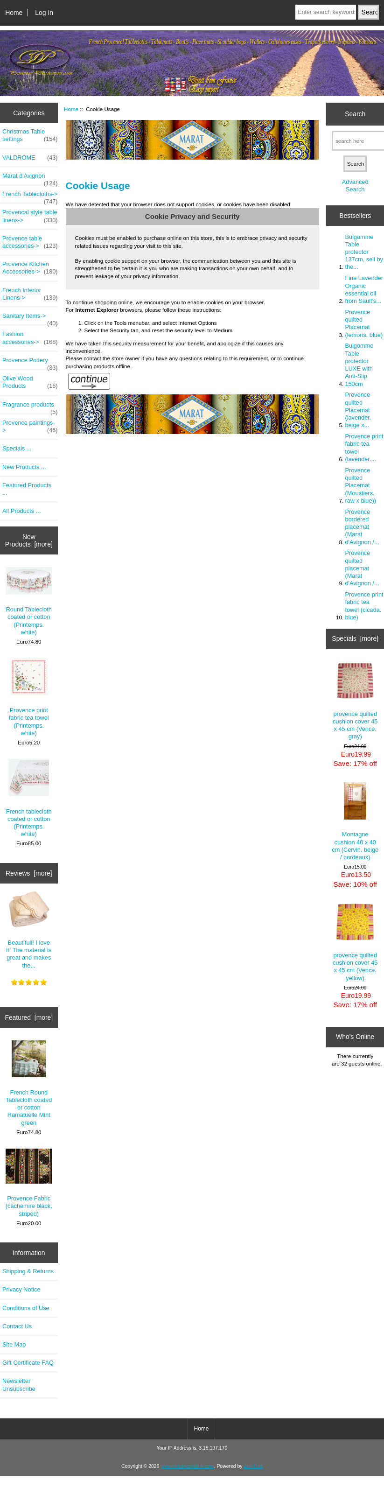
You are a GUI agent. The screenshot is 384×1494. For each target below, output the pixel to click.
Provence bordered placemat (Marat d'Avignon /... (362, 527)
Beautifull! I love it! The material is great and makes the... (28, 930)
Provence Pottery (30, 363)
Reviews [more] (29, 873)
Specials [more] (355, 638)
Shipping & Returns (28, 1271)
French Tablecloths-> (30, 196)
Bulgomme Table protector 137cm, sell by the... (364, 252)
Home (13, 12)
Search (355, 114)
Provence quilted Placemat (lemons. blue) (364, 323)
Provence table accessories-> (30, 242)
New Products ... (24, 466)
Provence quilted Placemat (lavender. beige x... (358, 409)
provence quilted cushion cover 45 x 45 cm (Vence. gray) (355, 701)
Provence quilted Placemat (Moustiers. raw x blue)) (360, 485)
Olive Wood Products (30, 382)
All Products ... (21, 510)
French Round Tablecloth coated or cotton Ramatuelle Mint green (29, 1083)
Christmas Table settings (30, 135)
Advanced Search (355, 185)
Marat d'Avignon (30, 178)
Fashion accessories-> (30, 337)
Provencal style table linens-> (30, 216)
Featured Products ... (26, 489)
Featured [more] (29, 1017)
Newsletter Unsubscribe (18, 1384)
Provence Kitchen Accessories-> (30, 267)
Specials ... (16, 448)
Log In (44, 12)
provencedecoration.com (187, 1466)
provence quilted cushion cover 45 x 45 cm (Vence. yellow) (355, 942)
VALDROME (30, 157)
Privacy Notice (21, 1289)
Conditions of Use (25, 1308)
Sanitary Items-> (30, 318)
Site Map (14, 1344)
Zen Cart (253, 1466)
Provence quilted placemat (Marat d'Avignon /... (362, 568)
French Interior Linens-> (30, 294)
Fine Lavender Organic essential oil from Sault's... (364, 289)
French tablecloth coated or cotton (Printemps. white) (29, 798)
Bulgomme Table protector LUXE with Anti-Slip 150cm (359, 364)
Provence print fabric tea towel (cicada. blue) (364, 606)
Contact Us (17, 1326)
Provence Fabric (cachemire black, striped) (29, 1183)
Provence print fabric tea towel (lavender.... (364, 448)
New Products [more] (29, 540)
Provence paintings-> (30, 426)
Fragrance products (30, 407)
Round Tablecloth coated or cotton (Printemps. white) (29, 601)
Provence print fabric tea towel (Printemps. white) (29, 697)
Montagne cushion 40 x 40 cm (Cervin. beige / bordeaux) (355, 821)
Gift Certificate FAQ (28, 1362)
